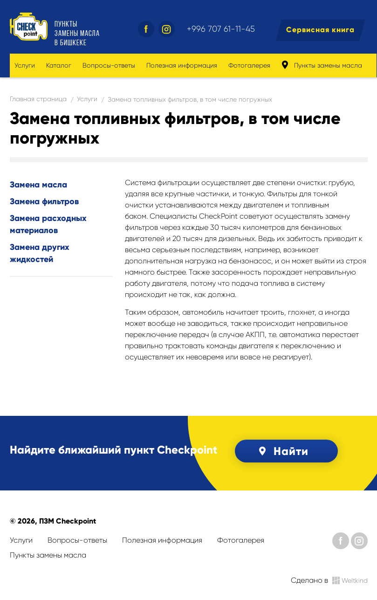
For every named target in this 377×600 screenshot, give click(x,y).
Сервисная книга (320, 29)
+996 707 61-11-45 (221, 29)
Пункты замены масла (321, 64)
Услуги (24, 65)
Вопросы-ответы (108, 65)
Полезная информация (181, 65)
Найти (282, 451)
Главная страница (38, 99)
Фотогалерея (249, 65)
